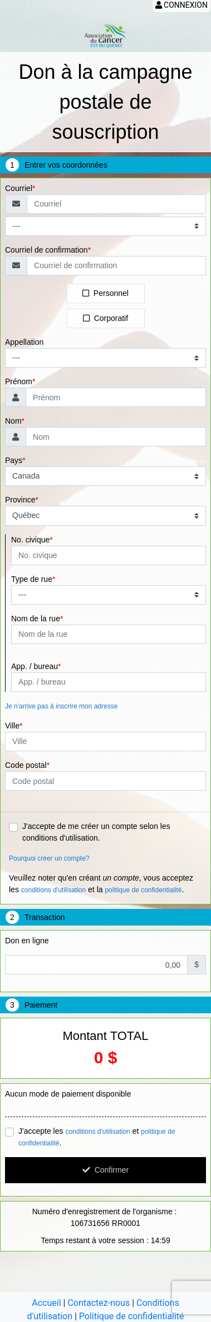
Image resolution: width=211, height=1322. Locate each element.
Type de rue (31, 579)
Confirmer (105, 1169)
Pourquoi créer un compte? (49, 858)
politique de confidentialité (143, 890)
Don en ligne (27, 940)
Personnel (105, 293)
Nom (13, 420)
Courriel (18, 188)
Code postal (26, 765)
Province (20, 499)
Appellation (24, 342)
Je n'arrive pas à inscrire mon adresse (61, 706)
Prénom (18, 381)
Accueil (46, 1303)
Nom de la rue (35, 618)
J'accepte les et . (96, 1137)
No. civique (30, 539)
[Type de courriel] (105, 226)
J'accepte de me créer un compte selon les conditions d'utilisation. (96, 832)
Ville (12, 725)
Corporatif (105, 318)
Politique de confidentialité (131, 1316)
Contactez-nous (98, 1303)
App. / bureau (34, 666)
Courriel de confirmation (46, 249)
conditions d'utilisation (53, 890)
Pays (13, 460)
